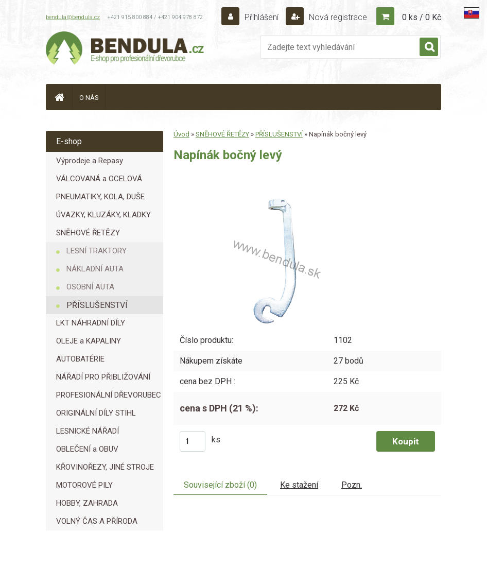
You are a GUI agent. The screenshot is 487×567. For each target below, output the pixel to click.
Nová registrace (337, 17)
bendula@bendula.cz (73, 17)
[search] (429, 47)
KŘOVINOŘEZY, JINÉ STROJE (105, 467)
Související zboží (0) (220, 485)
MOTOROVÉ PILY (84, 485)
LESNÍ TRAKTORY (96, 250)
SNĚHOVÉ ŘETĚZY (88, 232)
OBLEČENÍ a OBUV (87, 449)
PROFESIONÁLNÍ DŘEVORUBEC (108, 395)
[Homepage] (59, 97)
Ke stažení (299, 485)
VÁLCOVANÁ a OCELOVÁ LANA (99, 181)
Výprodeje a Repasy (89, 160)
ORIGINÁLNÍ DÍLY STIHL (96, 413)
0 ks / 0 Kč (421, 17)
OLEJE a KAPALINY (88, 341)
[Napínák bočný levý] (273, 185)
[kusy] (192, 441)
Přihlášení (261, 17)
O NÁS (89, 97)
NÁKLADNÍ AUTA (95, 268)
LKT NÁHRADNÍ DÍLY (90, 323)
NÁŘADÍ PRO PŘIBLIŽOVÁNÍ (103, 377)
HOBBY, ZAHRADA (87, 503)
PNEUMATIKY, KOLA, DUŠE (100, 196)
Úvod (181, 134)
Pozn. (351, 485)
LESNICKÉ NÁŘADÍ (87, 431)
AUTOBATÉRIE (80, 359)
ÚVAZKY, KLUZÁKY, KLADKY (103, 214)
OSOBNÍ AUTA (90, 286)
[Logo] (125, 49)
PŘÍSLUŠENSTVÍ (97, 305)
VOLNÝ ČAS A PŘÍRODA (96, 521)
